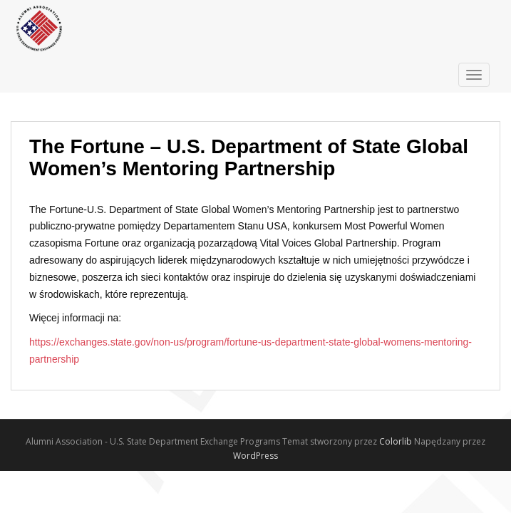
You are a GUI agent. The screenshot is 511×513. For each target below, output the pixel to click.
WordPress (255, 456)
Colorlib (395, 441)
